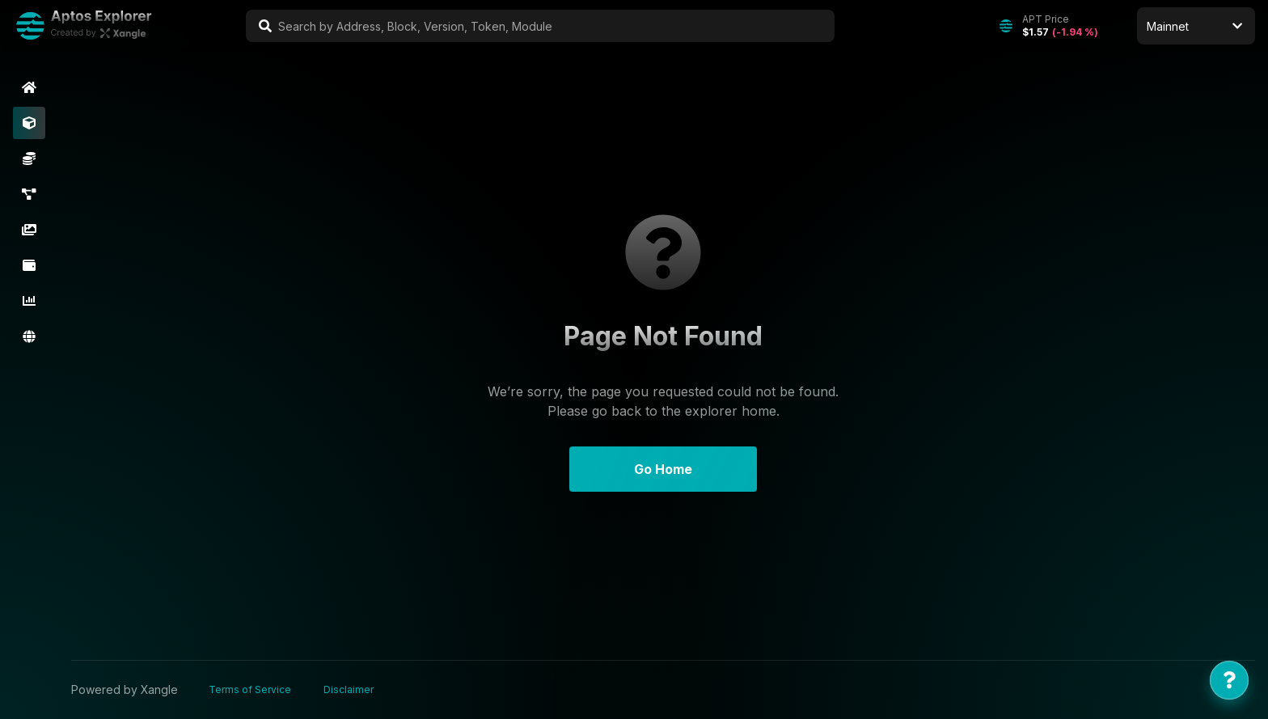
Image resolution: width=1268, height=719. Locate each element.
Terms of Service (250, 689)
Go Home (663, 469)
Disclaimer (348, 689)
